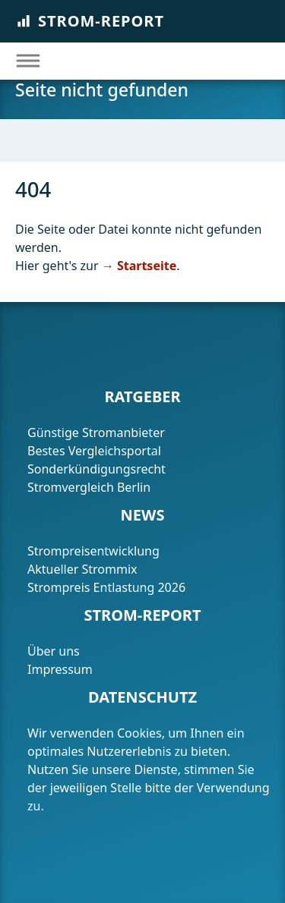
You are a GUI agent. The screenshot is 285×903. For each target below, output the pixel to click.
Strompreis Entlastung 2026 (106, 587)
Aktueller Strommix (82, 569)
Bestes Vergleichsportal (94, 450)
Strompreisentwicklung (93, 551)
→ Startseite (139, 265)
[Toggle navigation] (27, 61)
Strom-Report (89, 21)
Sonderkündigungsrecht (96, 469)
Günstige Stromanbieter (96, 432)
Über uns (53, 651)
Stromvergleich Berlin (88, 487)
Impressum (61, 669)
